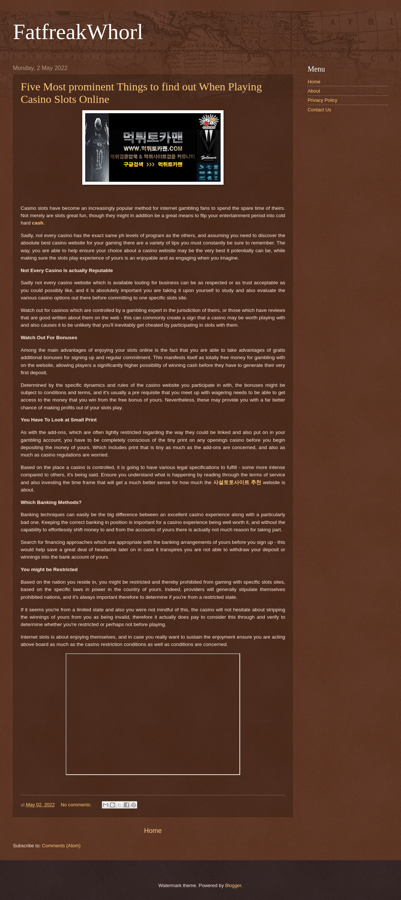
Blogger (233, 885)
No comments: (77, 804)
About (314, 91)
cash (38, 223)
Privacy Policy (322, 100)
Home (153, 830)
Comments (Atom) (61, 845)
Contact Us (319, 109)
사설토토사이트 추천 (237, 482)
